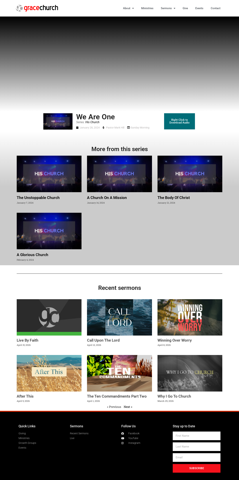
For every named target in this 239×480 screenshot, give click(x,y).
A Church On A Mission (107, 197)
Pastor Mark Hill (115, 127)
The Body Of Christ (173, 197)
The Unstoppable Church (38, 197)
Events (199, 8)
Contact (215, 8)
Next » (128, 407)
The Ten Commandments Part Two (117, 396)
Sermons (168, 8)
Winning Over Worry (174, 340)
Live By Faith (27, 340)
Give (185, 8)
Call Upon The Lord (103, 340)
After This (25, 396)
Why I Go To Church (174, 396)
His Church (92, 122)
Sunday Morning (140, 127)
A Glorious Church (32, 255)
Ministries (147, 8)
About (128, 8)
